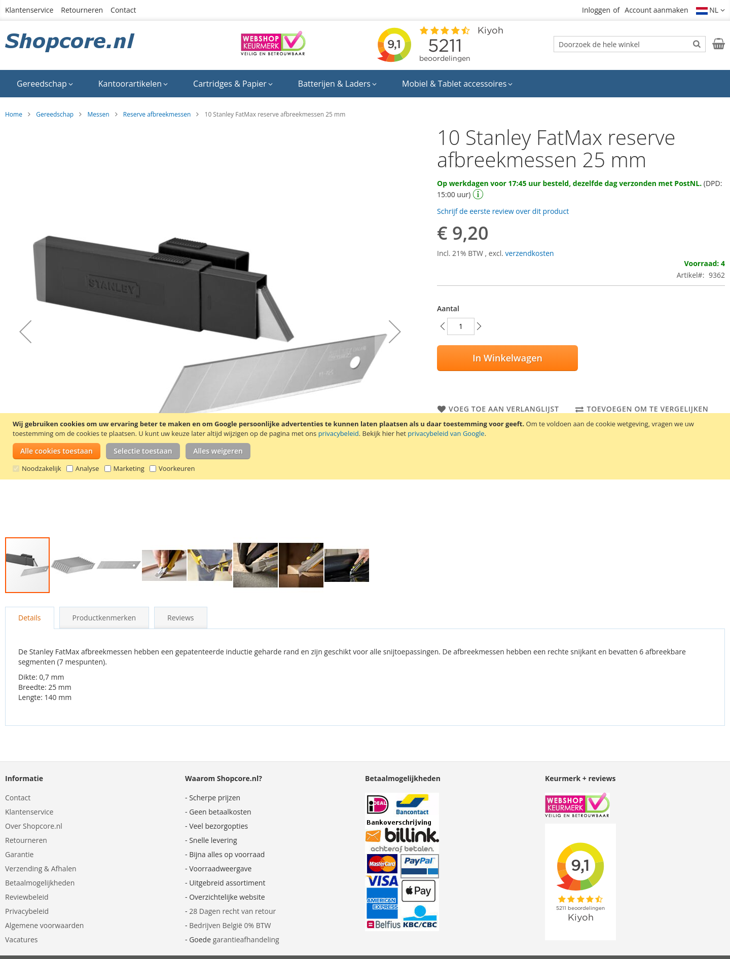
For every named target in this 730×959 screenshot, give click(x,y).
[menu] (365, 83)
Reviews (180, 617)
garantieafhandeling (246, 939)
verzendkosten (529, 253)
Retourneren (82, 10)
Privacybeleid (27, 911)
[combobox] (630, 44)
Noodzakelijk (41, 468)
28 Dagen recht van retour (232, 911)
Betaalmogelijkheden (40, 883)
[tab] (29, 618)
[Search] (697, 43)
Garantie (19, 854)
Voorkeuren (177, 468)
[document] (366, 446)
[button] (710, 10)
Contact (123, 10)
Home (13, 114)
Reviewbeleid (27, 897)
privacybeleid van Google (446, 433)
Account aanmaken (656, 10)
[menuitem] (45, 83)
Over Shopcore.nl (33, 826)
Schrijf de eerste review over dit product (503, 211)
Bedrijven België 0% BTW (230, 925)
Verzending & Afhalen (41, 868)
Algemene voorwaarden (44, 925)
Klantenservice (29, 10)
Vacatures (21, 939)
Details (29, 617)
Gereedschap (55, 114)
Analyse (87, 468)
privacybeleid (338, 433)
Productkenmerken (104, 617)
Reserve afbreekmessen (157, 114)
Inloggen (596, 10)
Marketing (129, 468)
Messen (98, 114)
